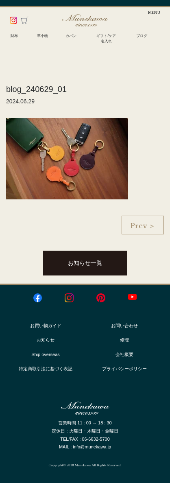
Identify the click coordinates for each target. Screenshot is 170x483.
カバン (70, 36)
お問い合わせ (124, 325)
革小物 (42, 36)
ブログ (141, 36)
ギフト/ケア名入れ (106, 38)
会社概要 (124, 354)
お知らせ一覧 (85, 263)
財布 (14, 36)
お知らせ (45, 339)
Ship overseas (45, 354)
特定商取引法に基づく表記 (45, 368)
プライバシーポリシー (124, 368)
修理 (124, 339)
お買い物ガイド (45, 325)
